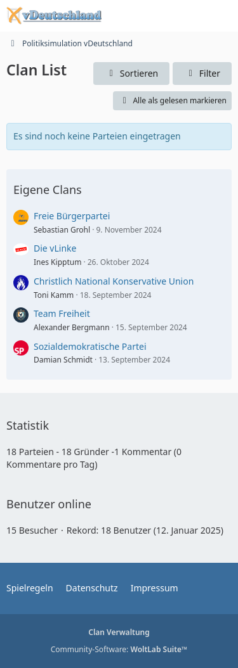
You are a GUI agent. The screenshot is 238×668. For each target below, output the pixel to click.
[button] (131, 74)
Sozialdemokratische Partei (90, 346)
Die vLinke (55, 248)
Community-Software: (119, 649)
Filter (202, 73)
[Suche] (158, 16)
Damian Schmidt (63, 359)
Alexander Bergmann (72, 327)
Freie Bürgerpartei (72, 216)
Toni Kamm (54, 295)
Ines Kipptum (57, 262)
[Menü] (221, 16)
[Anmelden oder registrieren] (189, 16)
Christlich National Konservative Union (114, 281)
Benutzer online (48, 503)
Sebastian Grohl (62, 229)
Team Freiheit (62, 313)
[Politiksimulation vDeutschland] (54, 16)
